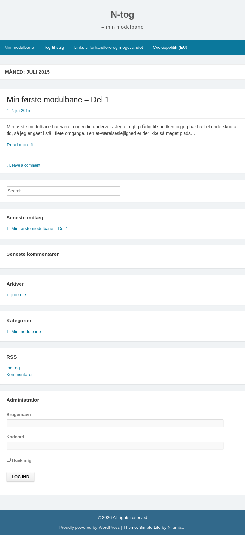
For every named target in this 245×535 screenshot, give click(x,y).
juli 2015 (19, 295)
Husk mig (19, 460)
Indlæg (13, 367)
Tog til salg (54, 47)
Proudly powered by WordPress (90, 527)
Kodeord (15, 436)
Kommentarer (20, 374)
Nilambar (176, 527)
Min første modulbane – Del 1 (58, 99)
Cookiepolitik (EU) (170, 47)
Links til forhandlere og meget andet (108, 47)
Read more (29, 145)
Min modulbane (19, 47)
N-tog (122, 14)
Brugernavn (19, 414)
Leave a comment (24, 165)
